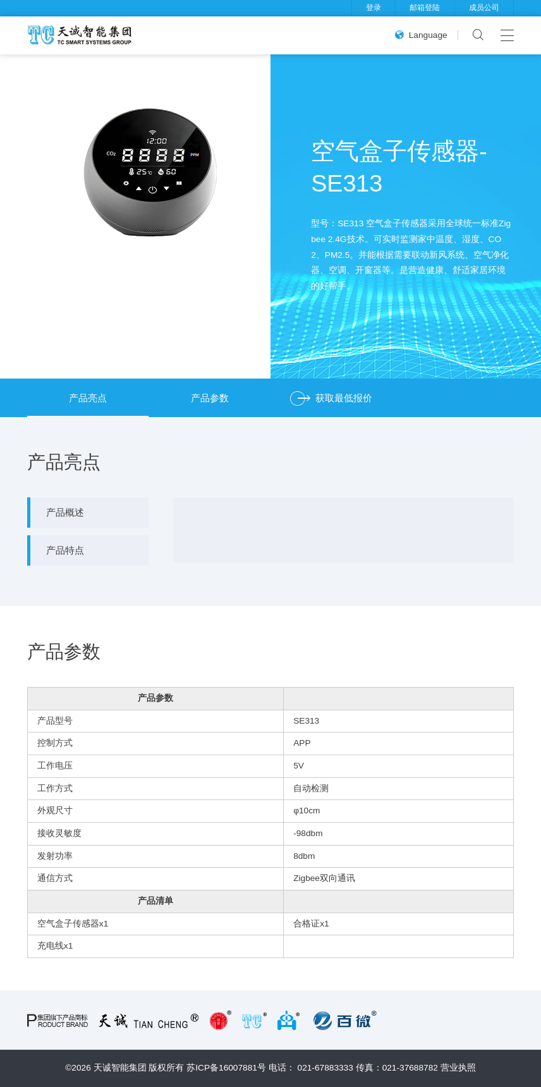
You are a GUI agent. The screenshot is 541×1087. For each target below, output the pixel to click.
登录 (373, 7)
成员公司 (484, 7)
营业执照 (458, 1067)
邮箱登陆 (425, 7)
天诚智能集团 (120, 1067)
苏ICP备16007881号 (226, 1067)
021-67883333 (325, 1067)
